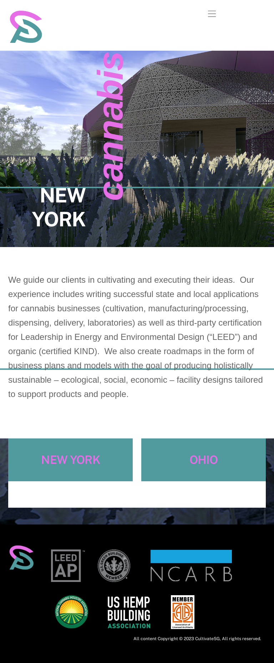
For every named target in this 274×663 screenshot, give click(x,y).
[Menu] (212, 14)
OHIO (203, 459)
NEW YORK (70, 459)
